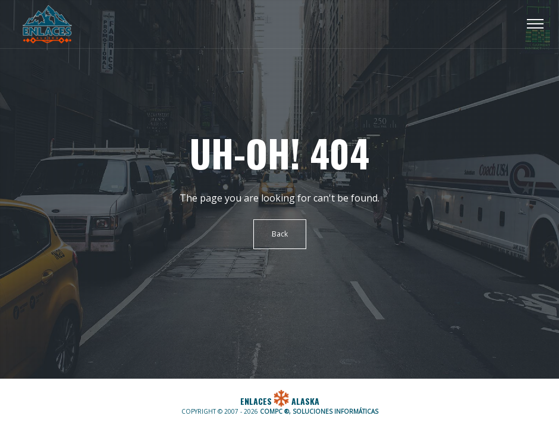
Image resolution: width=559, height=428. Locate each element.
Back (280, 234)
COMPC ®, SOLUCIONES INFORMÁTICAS (319, 411)
